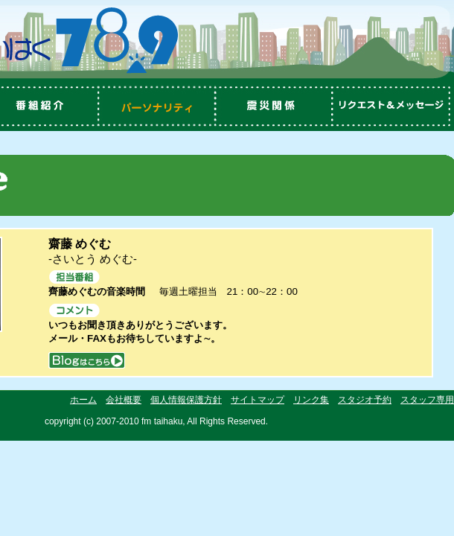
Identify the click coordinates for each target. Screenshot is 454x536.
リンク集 (311, 400)
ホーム (83, 400)
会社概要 (123, 400)
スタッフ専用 (427, 400)
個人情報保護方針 (186, 400)
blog (86, 359)
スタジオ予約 (364, 400)
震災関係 (275, 106)
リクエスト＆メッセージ (394, 106)
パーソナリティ (156, 106)
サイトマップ (257, 400)
